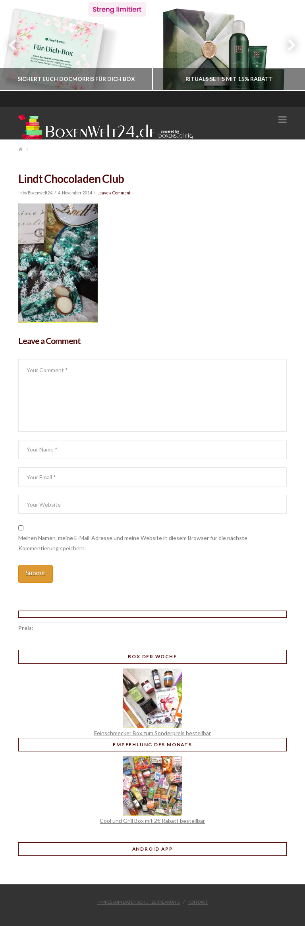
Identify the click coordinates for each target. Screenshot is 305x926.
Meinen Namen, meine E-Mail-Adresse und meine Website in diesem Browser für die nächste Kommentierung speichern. (132, 542)
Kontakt (197, 902)
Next (288, 45)
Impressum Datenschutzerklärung (138, 902)
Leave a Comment (114, 192)
